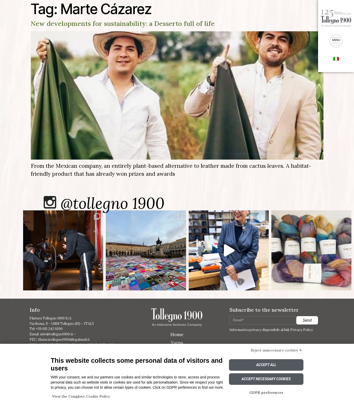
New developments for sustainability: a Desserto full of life (123, 23)
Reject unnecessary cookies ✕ (276, 350)
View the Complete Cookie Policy (81, 396)
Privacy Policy (301, 330)
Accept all (266, 365)
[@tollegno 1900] (50, 202)
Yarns (177, 343)
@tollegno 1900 (113, 203)
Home (177, 334)
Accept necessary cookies (266, 379)
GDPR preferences (266, 392)
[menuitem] (336, 58)
